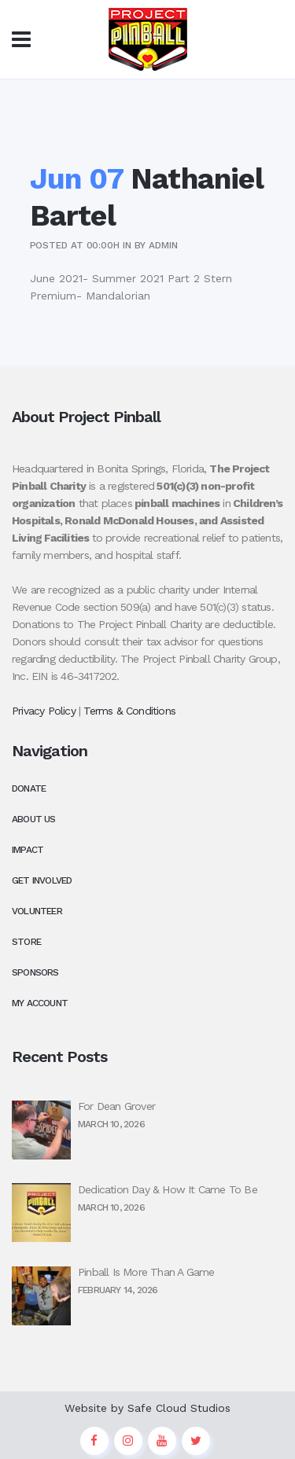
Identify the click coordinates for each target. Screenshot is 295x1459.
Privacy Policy (44, 710)
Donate (29, 788)
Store (26, 941)
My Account (40, 1003)
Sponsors (35, 972)
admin (163, 245)
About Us (34, 819)
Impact (27, 849)
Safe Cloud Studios (178, 1408)
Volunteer (37, 911)
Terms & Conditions (129, 710)
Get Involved (42, 880)
